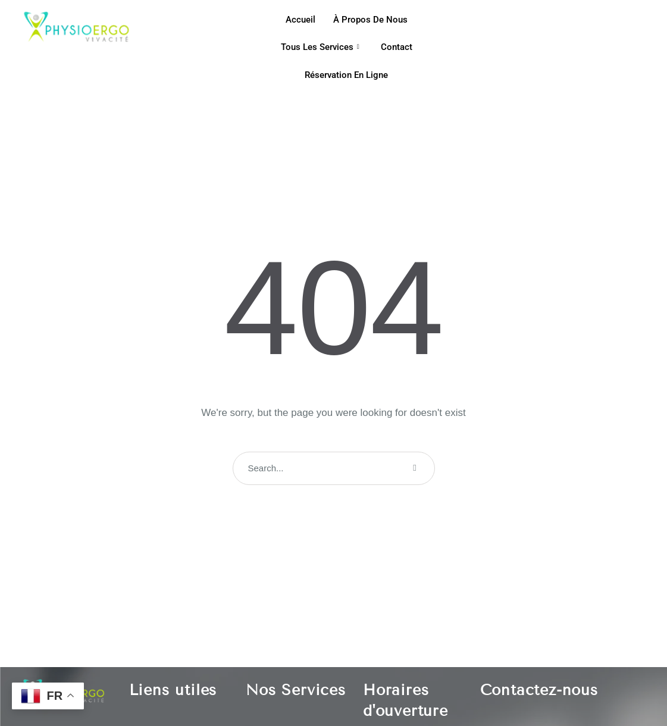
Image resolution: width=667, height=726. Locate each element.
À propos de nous (370, 19)
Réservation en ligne (346, 75)
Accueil (300, 19)
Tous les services (320, 47)
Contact (396, 47)
